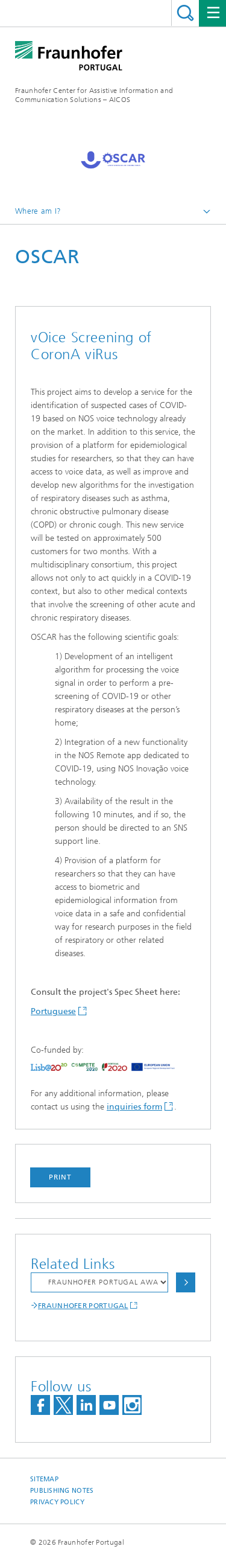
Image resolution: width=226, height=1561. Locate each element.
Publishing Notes (61, 1491)
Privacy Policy (57, 1502)
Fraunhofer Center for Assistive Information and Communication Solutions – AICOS (94, 95)
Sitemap (44, 1479)
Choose (185, 1282)
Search (185, 13)
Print (60, 1177)
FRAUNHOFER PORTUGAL (83, 1305)
